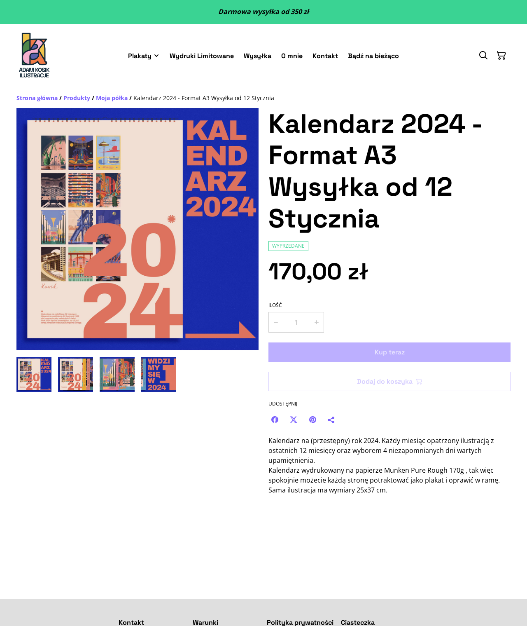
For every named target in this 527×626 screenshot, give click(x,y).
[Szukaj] (483, 56)
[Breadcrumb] (263, 98)
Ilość (275, 305)
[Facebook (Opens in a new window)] (274, 419)
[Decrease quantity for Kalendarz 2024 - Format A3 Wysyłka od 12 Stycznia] (275, 322)
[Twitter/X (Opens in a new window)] (293, 419)
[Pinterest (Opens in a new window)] (312, 419)
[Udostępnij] (331, 419)
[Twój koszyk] (501, 56)
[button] (33, 374)
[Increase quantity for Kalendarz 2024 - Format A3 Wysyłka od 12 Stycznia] (317, 322)
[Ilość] (296, 322)
